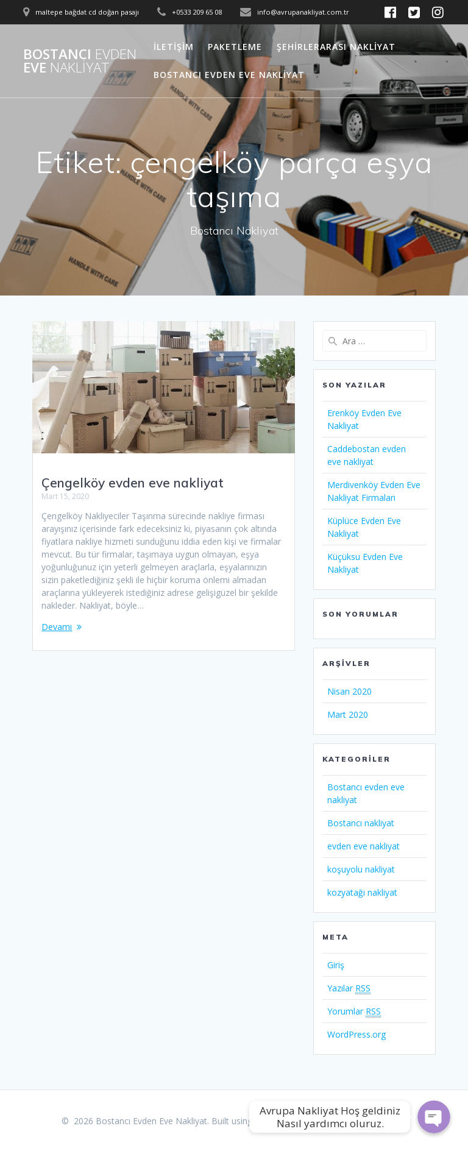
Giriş (335, 965)
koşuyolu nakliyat (361, 869)
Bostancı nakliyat (360, 823)
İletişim (174, 46)
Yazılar (348, 988)
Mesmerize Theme (370, 1121)
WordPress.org (356, 1034)
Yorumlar (354, 1011)
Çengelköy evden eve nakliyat (132, 483)
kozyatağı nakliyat (362, 892)
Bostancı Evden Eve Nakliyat (229, 74)
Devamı (56, 626)
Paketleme (235, 46)
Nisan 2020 (349, 691)
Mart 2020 (347, 714)
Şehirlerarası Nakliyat (336, 46)
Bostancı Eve (79, 61)
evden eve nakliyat (363, 846)
